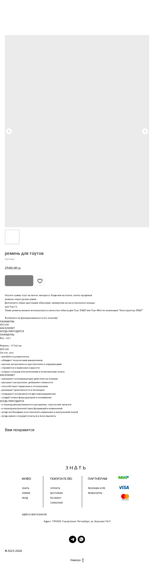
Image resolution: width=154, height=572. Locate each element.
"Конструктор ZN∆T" (131, 310)
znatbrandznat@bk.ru (112, 509)
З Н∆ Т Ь (29, 551)
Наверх (77, 560)
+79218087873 (117, 504)
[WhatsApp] (81, 539)
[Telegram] (72, 539)
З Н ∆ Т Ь (75, 467)
